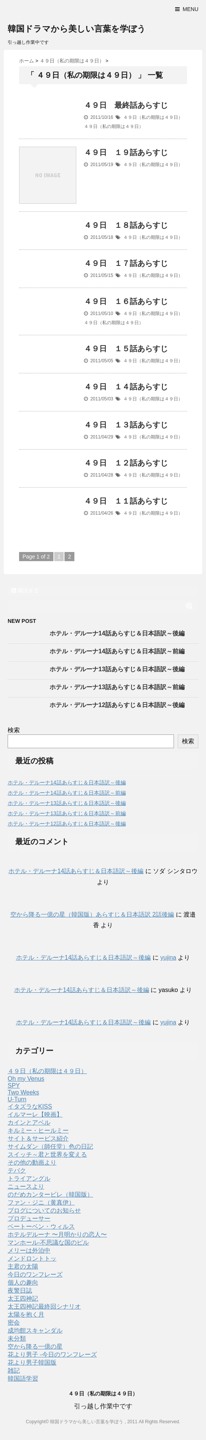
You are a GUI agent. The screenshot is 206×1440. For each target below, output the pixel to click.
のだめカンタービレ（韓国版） (50, 1194)
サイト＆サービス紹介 (38, 1138)
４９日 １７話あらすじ (126, 263)
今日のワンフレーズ (35, 1274)
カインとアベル (29, 1122)
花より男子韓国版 (32, 1362)
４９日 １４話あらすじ (126, 386)
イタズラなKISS (30, 1106)
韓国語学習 (23, 1378)
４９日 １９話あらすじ (126, 152)
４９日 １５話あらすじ (126, 348)
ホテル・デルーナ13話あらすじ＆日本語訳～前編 (117, 687)
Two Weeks (23, 1092)
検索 (14, 730)
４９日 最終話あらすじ (126, 105)
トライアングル (29, 1178)
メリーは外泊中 (29, 1250)
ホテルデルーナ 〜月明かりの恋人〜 (57, 1234)
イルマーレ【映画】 (35, 1114)
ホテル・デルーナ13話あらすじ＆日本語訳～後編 (117, 669)
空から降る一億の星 (35, 1346)
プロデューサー (29, 1218)
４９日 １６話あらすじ (126, 301)
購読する (25, 590)
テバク (17, 1170)
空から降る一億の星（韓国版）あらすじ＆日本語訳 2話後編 (92, 914)
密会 (14, 1322)
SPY (14, 1085)
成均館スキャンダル (35, 1330)
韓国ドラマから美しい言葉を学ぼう (77, 29)
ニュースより (26, 1186)
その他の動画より (32, 1162)
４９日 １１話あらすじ (126, 501)
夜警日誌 (20, 1290)
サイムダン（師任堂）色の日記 (50, 1146)
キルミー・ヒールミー (38, 1130)
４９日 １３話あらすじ (126, 425)
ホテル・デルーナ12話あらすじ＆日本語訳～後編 (117, 705)
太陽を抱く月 (26, 1314)
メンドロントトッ (32, 1258)
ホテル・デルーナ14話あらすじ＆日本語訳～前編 (117, 651)
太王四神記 (23, 1298)
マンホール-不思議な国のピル (48, 1242)
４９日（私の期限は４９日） (153, 117)
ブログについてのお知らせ (44, 1210)
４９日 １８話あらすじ (126, 225)
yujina (168, 957)
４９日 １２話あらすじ (126, 463)
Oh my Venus (26, 1078)
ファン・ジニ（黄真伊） (41, 1202)
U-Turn (17, 1099)
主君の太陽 (23, 1266)
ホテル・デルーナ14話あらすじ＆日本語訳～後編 (117, 633)
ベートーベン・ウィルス (41, 1226)
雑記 (14, 1370)
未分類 (17, 1338)
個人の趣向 (23, 1282)
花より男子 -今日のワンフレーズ (52, 1354)
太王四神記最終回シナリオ (44, 1306)
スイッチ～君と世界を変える (47, 1154)
